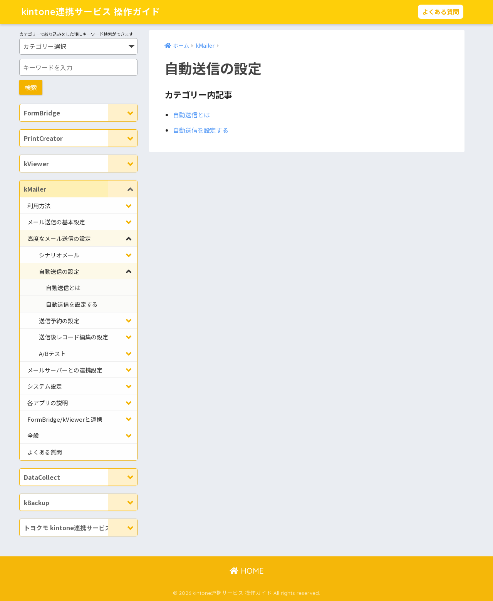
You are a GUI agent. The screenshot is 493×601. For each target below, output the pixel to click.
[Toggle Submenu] (122, 112)
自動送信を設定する (200, 130)
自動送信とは (191, 114)
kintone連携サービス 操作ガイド (90, 11)
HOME (247, 571)
